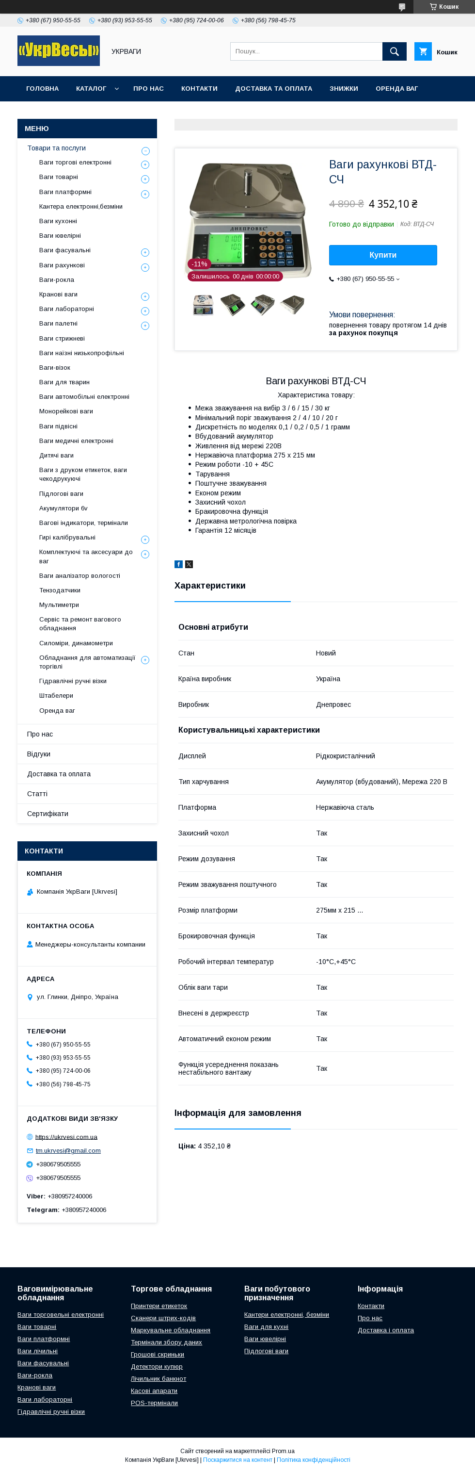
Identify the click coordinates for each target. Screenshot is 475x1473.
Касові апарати (154, 1390)
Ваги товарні (58, 176)
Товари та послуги (56, 148)
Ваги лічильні (37, 1351)
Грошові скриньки (157, 1354)
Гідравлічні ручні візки (73, 681)
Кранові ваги (58, 294)
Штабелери (56, 695)
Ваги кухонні (58, 221)
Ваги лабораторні (66, 308)
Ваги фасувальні (65, 250)
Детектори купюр (157, 1366)
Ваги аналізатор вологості (79, 575)
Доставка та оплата (273, 88)
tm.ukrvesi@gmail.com (68, 1150)
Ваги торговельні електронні (60, 1314)
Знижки (344, 88)
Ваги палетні (58, 323)
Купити (383, 255)
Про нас (148, 88)
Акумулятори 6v (63, 508)
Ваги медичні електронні (76, 440)
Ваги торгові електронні (75, 162)
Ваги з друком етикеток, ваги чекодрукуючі (83, 474)
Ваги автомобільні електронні (84, 396)
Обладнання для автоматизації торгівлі (87, 662)
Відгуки (38, 754)
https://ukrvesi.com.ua (66, 1136)
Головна (42, 88)
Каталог (91, 88)
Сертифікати (47, 814)
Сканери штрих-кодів (163, 1318)
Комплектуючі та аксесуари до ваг (86, 556)
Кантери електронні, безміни (286, 1314)
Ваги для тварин (64, 382)
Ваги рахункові (62, 265)
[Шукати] (394, 51)
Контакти (199, 88)
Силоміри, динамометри (76, 643)
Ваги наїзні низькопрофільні (81, 353)
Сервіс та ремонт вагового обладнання (80, 624)
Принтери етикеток (159, 1305)
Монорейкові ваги (66, 411)
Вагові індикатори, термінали (83, 522)
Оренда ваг (397, 88)
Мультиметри (59, 604)
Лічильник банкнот (158, 1378)
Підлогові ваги (61, 493)
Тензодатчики (59, 590)
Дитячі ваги (56, 455)
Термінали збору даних (166, 1342)
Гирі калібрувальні (67, 537)
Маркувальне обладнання (170, 1330)
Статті (37, 794)
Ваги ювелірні (60, 235)
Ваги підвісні (58, 426)
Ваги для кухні (266, 1326)
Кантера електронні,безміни (81, 206)
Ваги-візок (54, 367)
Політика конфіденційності (313, 1460)
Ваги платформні (65, 192)
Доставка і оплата (386, 1330)
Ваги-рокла (56, 279)
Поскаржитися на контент (237, 1460)
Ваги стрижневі (62, 338)
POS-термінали (154, 1403)
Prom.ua (283, 1451)
